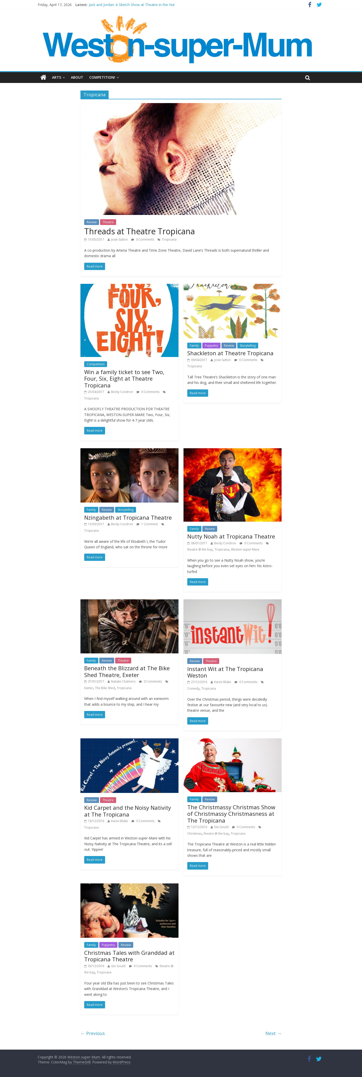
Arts (56, 77)
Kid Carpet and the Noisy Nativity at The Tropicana (127, 811)
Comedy (193, 688)
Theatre (108, 222)
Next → (273, 1033)
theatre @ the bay (199, 549)
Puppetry (211, 345)
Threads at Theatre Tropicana (139, 231)
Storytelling (248, 345)
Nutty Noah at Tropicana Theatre (231, 536)
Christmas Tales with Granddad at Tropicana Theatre (129, 956)
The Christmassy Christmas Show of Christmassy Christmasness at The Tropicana (231, 813)
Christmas (194, 833)
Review (92, 222)
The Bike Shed (105, 688)
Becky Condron (122, 392)
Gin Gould (221, 827)
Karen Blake (222, 682)
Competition (96, 364)
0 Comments (142, 239)
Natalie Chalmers (123, 681)
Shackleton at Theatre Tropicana (230, 353)
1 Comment (147, 524)
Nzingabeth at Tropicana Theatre (128, 517)
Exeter (88, 688)
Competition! (102, 77)
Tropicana (169, 239)
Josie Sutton (119, 239)
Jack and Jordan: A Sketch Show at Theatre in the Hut (132, 4)
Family (194, 345)
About (77, 77)
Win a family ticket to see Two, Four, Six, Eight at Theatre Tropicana (124, 378)
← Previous (92, 1033)
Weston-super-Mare (245, 549)
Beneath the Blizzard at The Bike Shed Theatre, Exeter (127, 671)
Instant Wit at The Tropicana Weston (225, 672)
